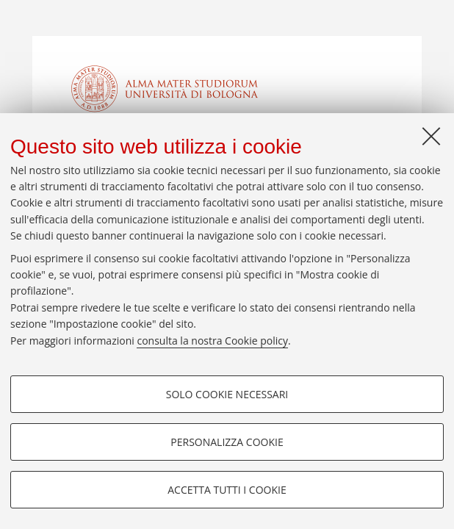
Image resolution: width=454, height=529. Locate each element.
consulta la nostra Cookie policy (212, 341)
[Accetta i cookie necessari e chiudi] (431, 136)
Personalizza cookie (226, 442)
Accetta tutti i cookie (226, 490)
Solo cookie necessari (227, 394)
